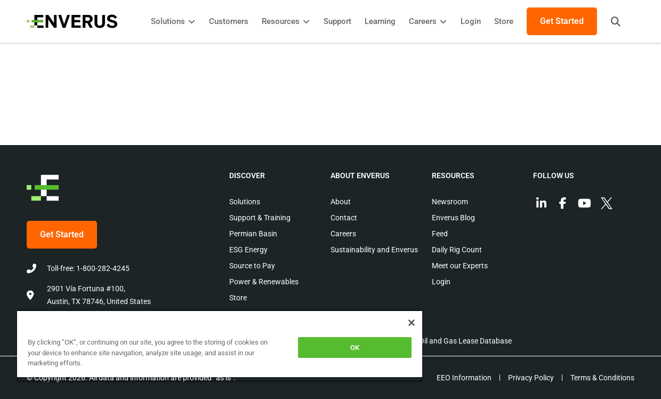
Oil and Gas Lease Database (465, 341)
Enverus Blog (453, 217)
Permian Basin (253, 233)
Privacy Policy (531, 377)
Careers (343, 233)
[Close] (411, 323)
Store (238, 297)
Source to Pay (252, 265)
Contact (343, 217)
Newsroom (450, 201)
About (340, 201)
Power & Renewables (264, 281)
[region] (219, 346)
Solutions (244, 201)
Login (441, 281)
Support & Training (260, 217)
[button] (616, 21)
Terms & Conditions (602, 377)
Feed (440, 233)
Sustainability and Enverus (374, 249)
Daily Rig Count (457, 249)
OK (354, 348)
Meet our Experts (460, 265)
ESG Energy (248, 249)
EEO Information (464, 377)
